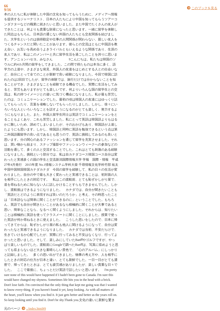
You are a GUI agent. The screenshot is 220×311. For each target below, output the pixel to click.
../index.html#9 (36, 308)
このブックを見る (204, 8)
